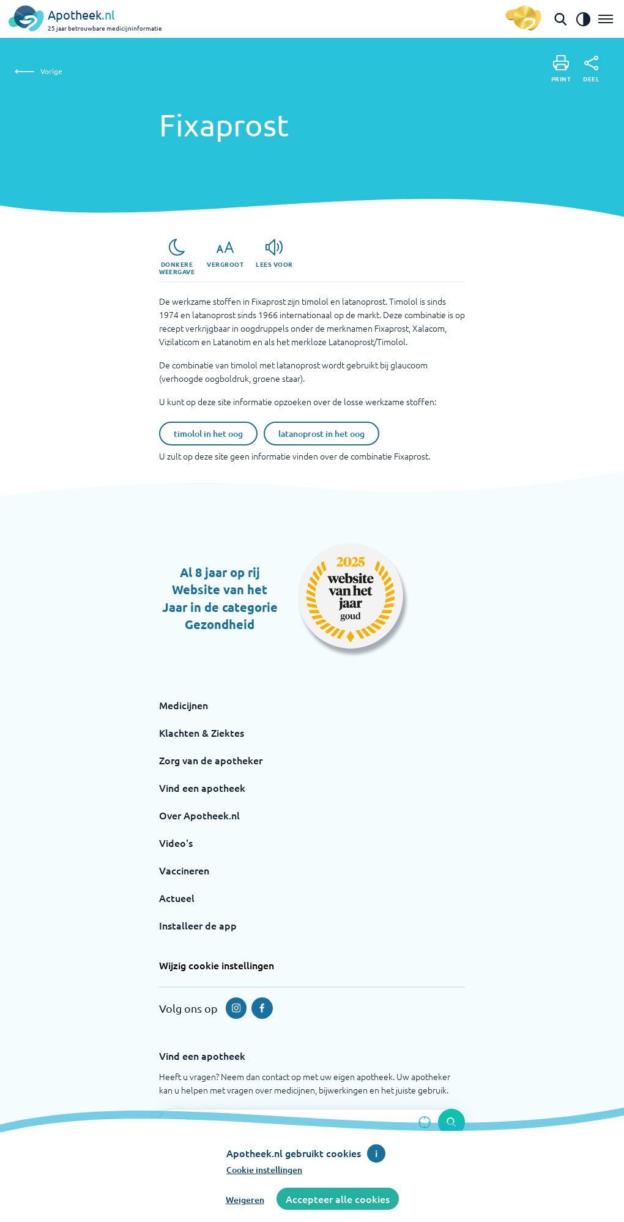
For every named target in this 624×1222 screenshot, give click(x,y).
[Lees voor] (274, 253)
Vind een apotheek (202, 787)
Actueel (177, 897)
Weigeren (245, 1199)
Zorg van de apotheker (210, 760)
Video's (176, 842)
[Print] (561, 69)
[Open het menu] (605, 19)
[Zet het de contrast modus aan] (583, 19)
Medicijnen (183, 705)
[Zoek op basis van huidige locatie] (424, 1122)
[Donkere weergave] (177, 257)
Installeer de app (198, 925)
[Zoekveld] (312, 1122)
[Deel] (591, 69)
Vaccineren (184, 870)
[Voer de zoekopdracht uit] (451, 1122)
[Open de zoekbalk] (560, 19)
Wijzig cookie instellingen (216, 965)
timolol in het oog (208, 433)
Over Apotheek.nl (199, 815)
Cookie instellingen (264, 1169)
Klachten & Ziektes (201, 732)
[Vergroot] (225, 253)
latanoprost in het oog (321, 433)
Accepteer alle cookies (338, 1198)
